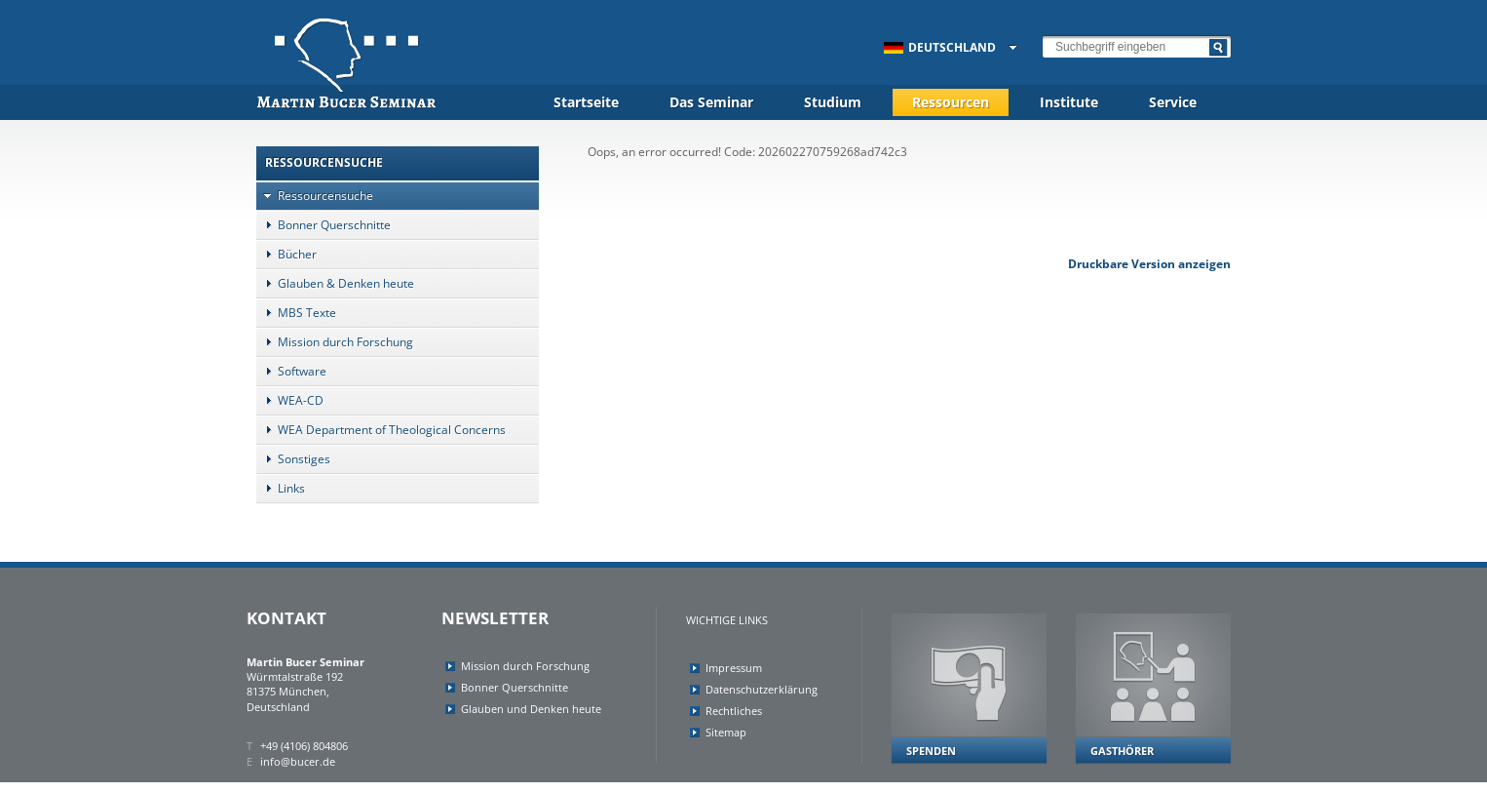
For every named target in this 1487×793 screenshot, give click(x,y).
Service (1173, 102)
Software (291, 371)
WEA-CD (290, 400)
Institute (1069, 102)
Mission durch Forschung (334, 342)
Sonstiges (293, 459)
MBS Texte (296, 312)
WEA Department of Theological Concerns (381, 429)
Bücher (286, 254)
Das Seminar (711, 102)
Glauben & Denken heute (335, 283)
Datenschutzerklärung (761, 689)
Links (280, 488)
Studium (832, 102)
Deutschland (940, 47)
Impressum (733, 667)
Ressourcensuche (314, 195)
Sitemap (725, 732)
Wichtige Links (727, 620)
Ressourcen (950, 102)
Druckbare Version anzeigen (1149, 264)
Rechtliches (733, 710)
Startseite (586, 102)
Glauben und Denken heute (531, 708)
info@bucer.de (297, 761)
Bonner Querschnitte (323, 225)
